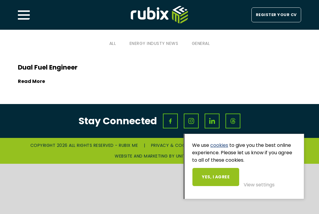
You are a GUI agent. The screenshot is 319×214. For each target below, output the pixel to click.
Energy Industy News (154, 43)
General (201, 43)
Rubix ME (159, 15)
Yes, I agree (216, 177)
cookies (219, 145)
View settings (259, 184)
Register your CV (276, 15)
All (112, 43)
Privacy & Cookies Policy (181, 145)
